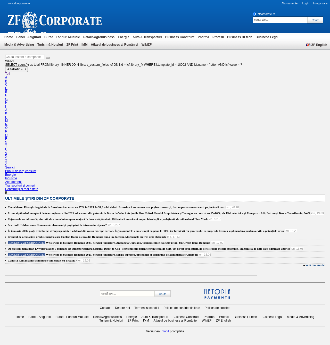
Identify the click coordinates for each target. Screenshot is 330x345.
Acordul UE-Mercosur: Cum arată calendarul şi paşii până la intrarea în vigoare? (57, 224)
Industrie (11, 178)
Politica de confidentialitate (181, 308)
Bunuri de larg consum (20, 171)
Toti (7, 73)
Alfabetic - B (16, 69)
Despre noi (122, 308)
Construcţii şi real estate (21, 189)
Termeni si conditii (146, 308)
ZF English (319, 45)
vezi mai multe (315, 265)
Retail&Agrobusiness (98, 37)
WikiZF (147, 44)
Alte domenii (13, 182)
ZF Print (72, 44)
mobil (165, 331)
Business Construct (179, 37)
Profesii (218, 37)
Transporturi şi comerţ (20, 185)
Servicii (10, 167)
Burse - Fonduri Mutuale (62, 37)
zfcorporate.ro (266, 13)
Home (8, 37)
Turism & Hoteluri (50, 44)
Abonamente (290, 3)
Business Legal (266, 37)
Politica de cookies (217, 308)
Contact (105, 308)
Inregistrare (320, 3)
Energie (123, 37)
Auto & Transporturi (147, 37)
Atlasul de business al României (114, 44)
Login (305, 3)
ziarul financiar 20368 (63, 20)
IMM (84, 44)
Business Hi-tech (239, 37)
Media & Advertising (19, 44)
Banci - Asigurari (28, 37)
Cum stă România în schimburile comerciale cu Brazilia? (42, 260)
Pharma (203, 37)
